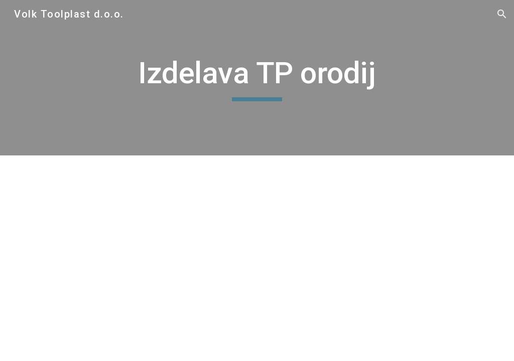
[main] (256, 77)
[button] (502, 14)
